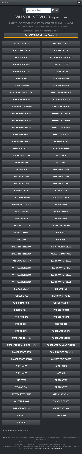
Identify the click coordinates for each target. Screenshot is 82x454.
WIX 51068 (21, 415)
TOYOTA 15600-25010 (21, 394)
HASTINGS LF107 (61, 170)
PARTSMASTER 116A (21, 261)
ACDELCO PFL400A (21, 50)
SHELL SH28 (61, 366)
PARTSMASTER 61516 (21, 282)
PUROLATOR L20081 (21, 338)
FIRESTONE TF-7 (61, 141)
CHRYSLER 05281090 (21, 99)
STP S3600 (21, 380)
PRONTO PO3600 (61, 310)
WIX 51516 (21, 422)
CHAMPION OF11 (21, 85)
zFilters (5, 2)
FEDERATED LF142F (21, 120)
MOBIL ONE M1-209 (61, 226)
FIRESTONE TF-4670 (21, 141)
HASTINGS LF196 (21, 184)
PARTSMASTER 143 (61, 268)
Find (55, 10)
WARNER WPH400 (61, 408)
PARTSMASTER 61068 (21, 275)
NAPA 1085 (21, 240)
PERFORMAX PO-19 (61, 296)
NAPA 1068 (61, 233)
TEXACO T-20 (61, 380)
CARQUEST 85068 (21, 64)
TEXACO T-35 (61, 387)
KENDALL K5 (61, 191)
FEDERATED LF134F (61, 113)
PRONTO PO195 (21, 310)
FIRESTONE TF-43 (61, 134)
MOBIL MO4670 (21, 219)
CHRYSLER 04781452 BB (61, 92)
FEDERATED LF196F (61, 120)
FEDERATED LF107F (21, 113)
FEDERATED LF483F (21, 127)
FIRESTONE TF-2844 (61, 127)
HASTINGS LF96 (21, 191)
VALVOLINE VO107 (61, 394)
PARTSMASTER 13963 (21, 268)
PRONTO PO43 (21, 317)
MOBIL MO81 (61, 219)
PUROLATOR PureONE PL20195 (61, 345)
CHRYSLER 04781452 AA (21, 92)
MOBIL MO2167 (61, 212)
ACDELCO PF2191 (61, 43)
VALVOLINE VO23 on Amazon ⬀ (41, 35)
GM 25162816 (21, 170)
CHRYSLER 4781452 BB (21, 106)
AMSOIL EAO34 (61, 50)
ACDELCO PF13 (21, 43)
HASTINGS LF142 (61, 177)
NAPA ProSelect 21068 (21, 247)
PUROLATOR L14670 (61, 331)
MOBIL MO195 (21, 212)
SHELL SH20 (21, 366)
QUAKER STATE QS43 (61, 359)
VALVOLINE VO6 (21, 401)
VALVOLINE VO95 (61, 401)
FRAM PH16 (61, 156)
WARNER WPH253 (21, 408)
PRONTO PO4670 (61, 317)
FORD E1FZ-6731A (21, 149)
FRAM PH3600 (21, 163)
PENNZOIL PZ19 (21, 289)
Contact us (6, 437)
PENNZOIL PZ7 (21, 296)
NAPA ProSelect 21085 (61, 247)
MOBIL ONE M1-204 (21, 226)
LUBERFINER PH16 (21, 198)
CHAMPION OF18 (61, 85)
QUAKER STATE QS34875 (61, 352)
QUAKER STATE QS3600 (21, 359)
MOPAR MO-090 (21, 233)
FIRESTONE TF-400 (21, 134)
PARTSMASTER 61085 (61, 275)
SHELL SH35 (21, 373)
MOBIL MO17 (61, 205)
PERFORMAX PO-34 (21, 303)
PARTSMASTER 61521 (61, 282)
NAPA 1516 (61, 240)
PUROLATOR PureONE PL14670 (21, 345)
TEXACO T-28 (21, 387)
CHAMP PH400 (21, 78)
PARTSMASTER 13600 (61, 261)
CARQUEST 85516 (21, 71)
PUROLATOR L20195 (61, 338)
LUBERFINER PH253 (61, 198)
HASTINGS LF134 (21, 177)
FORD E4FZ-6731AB (21, 156)
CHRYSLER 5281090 (61, 106)
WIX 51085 (61, 415)
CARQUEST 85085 (61, 64)
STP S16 (61, 373)
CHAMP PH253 (61, 71)
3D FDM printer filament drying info (51, 448)
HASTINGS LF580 (61, 184)
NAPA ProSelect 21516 (21, 254)
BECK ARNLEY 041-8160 (61, 57)
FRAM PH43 (61, 163)
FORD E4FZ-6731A (61, 149)
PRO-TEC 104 (21, 324)
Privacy (12, 437)
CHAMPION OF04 (61, 78)
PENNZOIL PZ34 (61, 289)
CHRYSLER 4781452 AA (61, 99)
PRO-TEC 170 (21, 331)
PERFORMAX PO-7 (61, 303)
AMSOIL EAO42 (21, 57)
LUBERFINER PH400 (21, 205)
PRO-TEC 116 (61, 324)
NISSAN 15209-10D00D (61, 254)
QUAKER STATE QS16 (21, 352)
